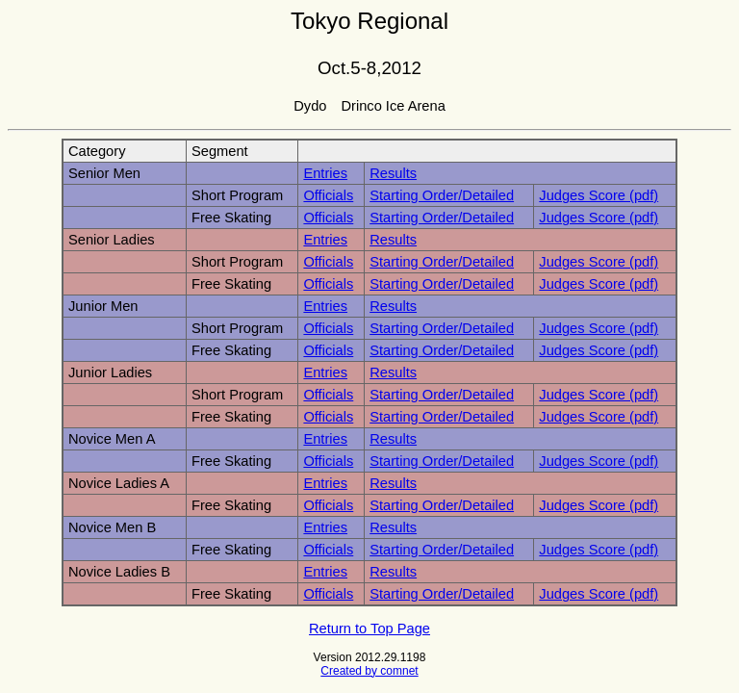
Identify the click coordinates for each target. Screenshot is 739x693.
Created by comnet (369, 671)
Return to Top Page (369, 628)
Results (393, 173)
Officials (328, 195)
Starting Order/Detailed (442, 195)
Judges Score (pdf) (598, 195)
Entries (325, 173)
